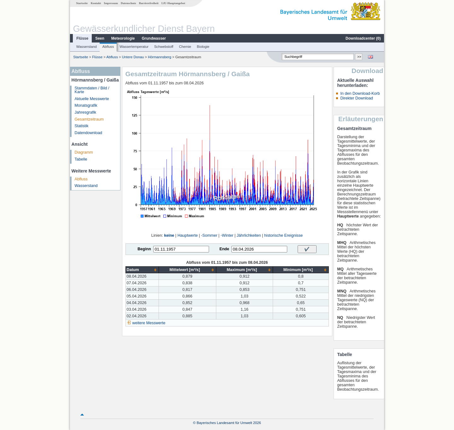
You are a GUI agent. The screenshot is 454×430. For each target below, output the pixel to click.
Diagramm (84, 152)
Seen (99, 38)
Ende (224, 249)
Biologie (203, 46)
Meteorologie (123, 38)
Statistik (82, 126)
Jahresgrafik (85, 112)
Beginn (144, 249)
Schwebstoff (163, 46)
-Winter (227, 235)
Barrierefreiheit (149, 3)
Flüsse (82, 38)
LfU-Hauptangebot (173, 3)
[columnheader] (142, 270)
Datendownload (88, 133)
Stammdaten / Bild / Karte (92, 90)
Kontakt (96, 3)
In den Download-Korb (360, 93)
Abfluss (108, 46)
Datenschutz (128, 3)
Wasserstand (86, 46)
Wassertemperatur (133, 46)
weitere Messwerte (149, 323)
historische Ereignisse (283, 235)
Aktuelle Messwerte (92, 99)
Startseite (82, 3)
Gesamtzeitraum (89, 119)
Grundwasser (154, 38)
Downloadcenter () (363, 38)
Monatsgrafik (86, 105)
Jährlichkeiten (249, 235)
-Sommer (209, 235)
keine (169, 235)
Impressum (111, 3)
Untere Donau (133, 57)
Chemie (185, 46)
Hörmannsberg (159, 57)
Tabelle (81, 159)
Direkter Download (356, 98)
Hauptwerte (188, 235)
